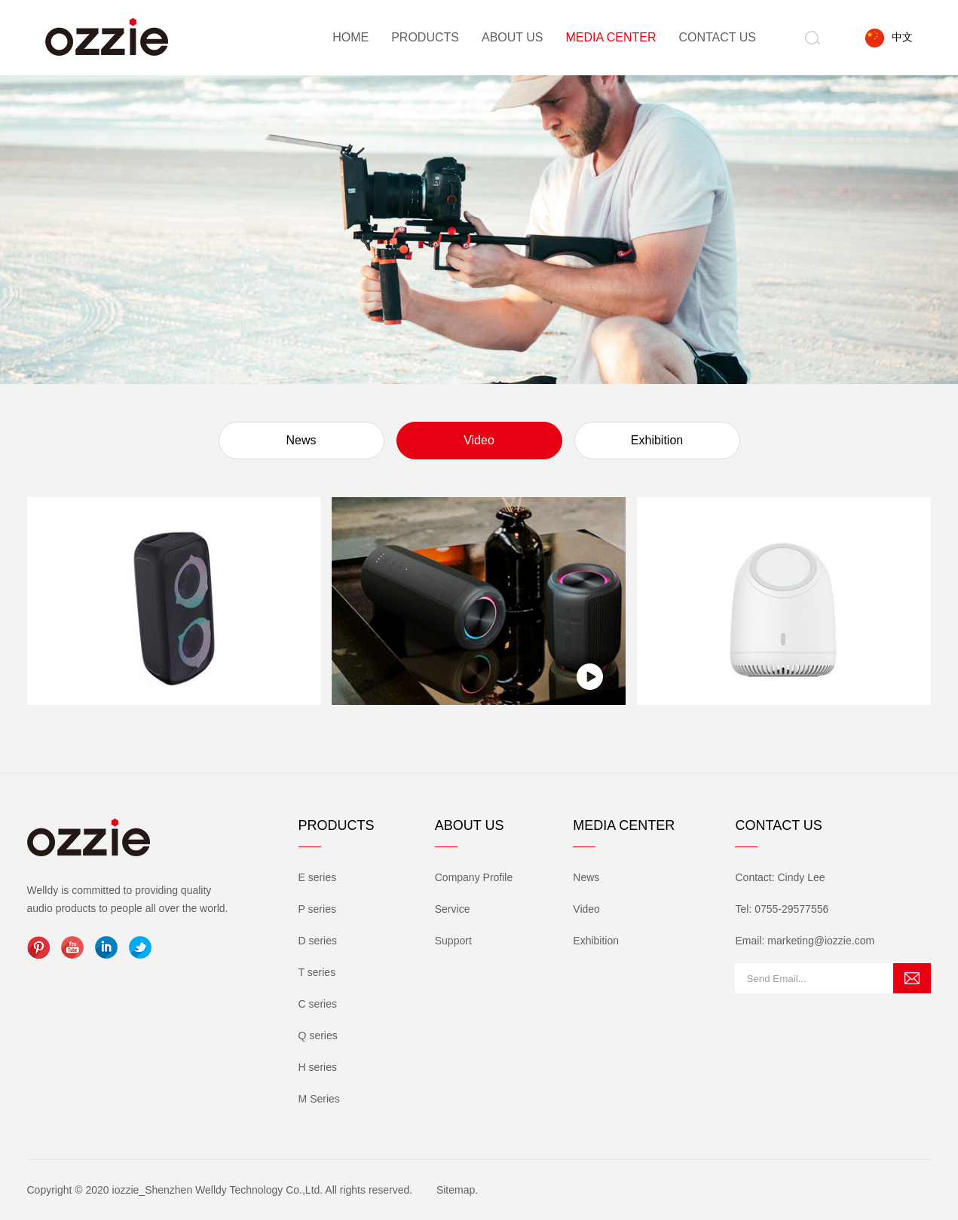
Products (425, 37)
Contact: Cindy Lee (780, 877)
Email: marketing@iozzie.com (804, 941)
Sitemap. (457, 1190)
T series (317, 972)
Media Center (610, 37)
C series (317, 1004)
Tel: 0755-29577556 (781, 909)
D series (317, 941)
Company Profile (474, 877)
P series (317, 909)
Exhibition (657, 440)
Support (453, 941)
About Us (512, 37)
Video (479, 440)
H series (317, 1067)
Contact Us (717, 37)
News (301, 440)
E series (317, 877)
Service (452, 909)
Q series (318, 1035)
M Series (319, 1099)
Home (350, 37)
